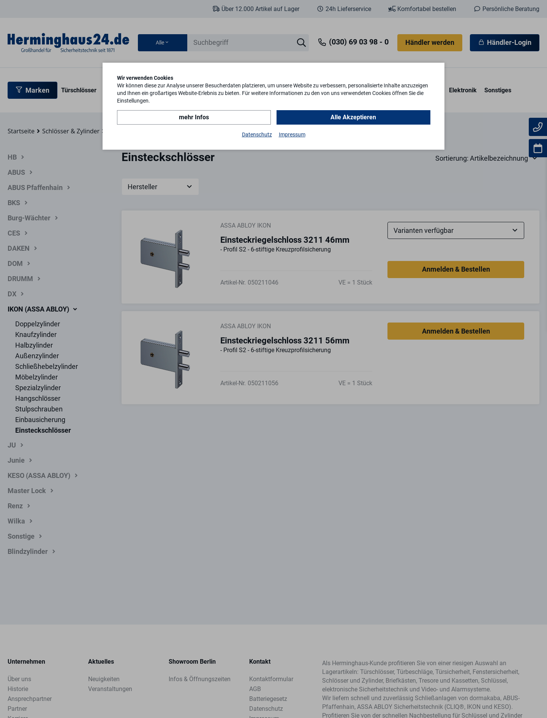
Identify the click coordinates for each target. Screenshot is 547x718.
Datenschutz (257, 134)
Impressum (292, 134)
